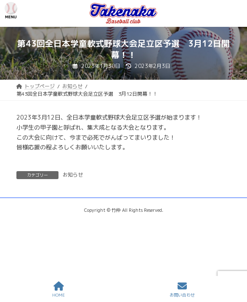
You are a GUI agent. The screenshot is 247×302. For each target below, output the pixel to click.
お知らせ (73, 174)
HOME (58, 289)
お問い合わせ (182, 289)
